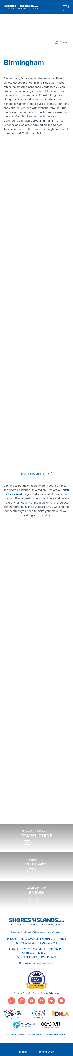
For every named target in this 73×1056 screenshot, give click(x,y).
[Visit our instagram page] (21, 1000)
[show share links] (61, 42)
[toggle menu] (66, 6)
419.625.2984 (28, 943)
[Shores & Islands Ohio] (21, 7)
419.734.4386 (29, 957)
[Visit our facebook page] (61, 1000)
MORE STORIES (36, 474)
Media (23, 1052)
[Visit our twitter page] (51, 1000)
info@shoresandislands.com (38, 963)
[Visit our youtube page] (31, 1000)
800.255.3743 (48, 943)
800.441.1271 (48, 957)
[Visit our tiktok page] (11, 1000)
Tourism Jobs (45, 1052)
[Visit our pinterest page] (41, 1000)
